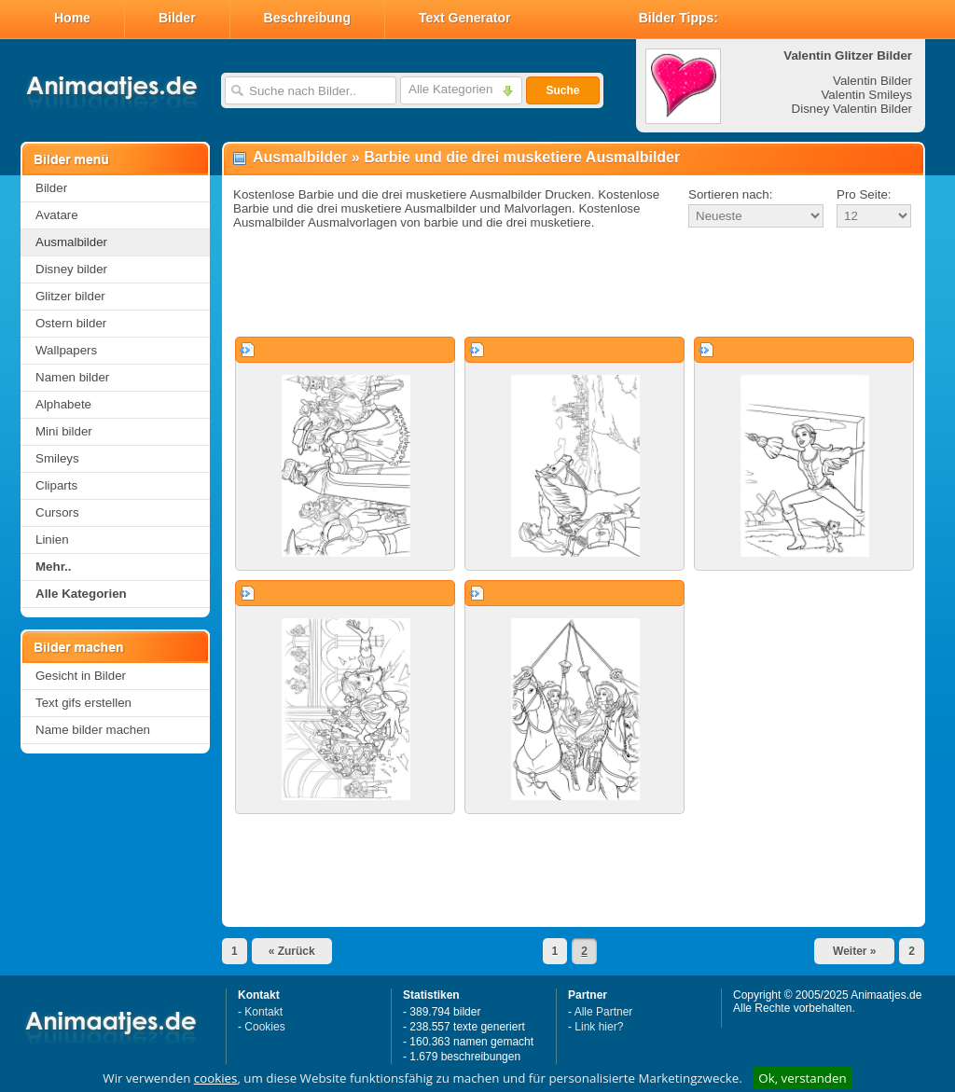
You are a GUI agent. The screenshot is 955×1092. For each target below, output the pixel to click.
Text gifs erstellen (83, 703)
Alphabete (63, 404)
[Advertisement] (573, 283)
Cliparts (56, 485)
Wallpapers (66, 350)
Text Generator (465, 17)
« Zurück (292, 951)
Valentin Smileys (866, 95)
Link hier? (598, 1026)
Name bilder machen (92, 730)
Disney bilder (71, 269)
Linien (52, 539)
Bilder (177, 17)
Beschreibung (307, 17)
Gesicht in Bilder (80, 676)
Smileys (57, 458)
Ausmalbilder (71, 242)
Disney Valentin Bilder (852, 109)
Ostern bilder (70, 323)
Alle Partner (603, 1011)
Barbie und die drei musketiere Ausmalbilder (522, 157)
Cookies (264, 1026)
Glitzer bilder (70, 296)
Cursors (57, 512)
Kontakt (263, 1011)
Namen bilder (72, 377)
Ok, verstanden (802, 1078)
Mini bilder (63, 431)
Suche (562, 90)
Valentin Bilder (872, 81)
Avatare (56, 215)
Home (72, 17)
